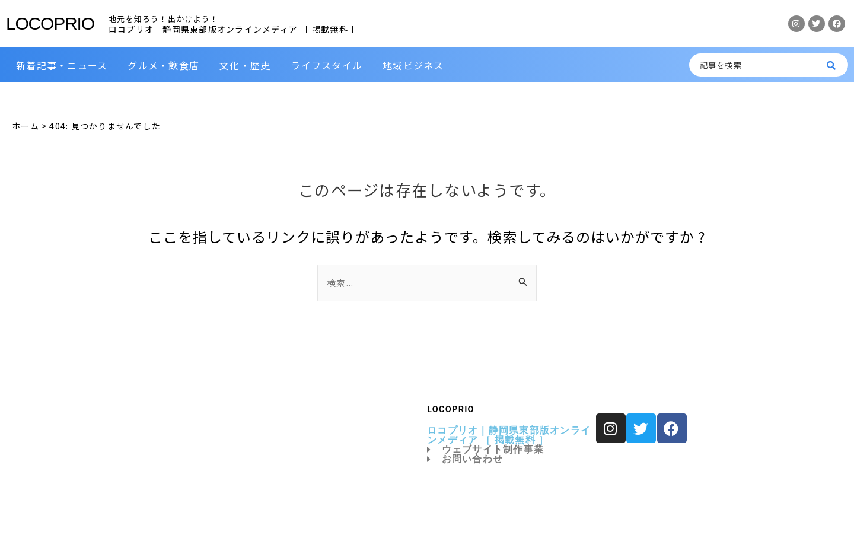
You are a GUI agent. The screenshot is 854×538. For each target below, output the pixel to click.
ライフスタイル (326, 65)
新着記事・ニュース (61, 65)
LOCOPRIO (50, 23)
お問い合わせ (465, 459)
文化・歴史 (244, 65)
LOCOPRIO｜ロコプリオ (220, 515)
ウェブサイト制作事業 (485, 449)
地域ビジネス (413, 65)
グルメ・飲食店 (163, 65)
